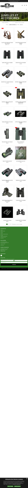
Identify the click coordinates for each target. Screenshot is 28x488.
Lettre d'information (20, 269)
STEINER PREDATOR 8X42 (7, 220)
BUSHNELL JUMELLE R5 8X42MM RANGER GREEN (21, 102)
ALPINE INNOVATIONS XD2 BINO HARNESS (20, 43)
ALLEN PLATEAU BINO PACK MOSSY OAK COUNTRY (7, 43)
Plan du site (2, 238)
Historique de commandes (9, 269)
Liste (14, 22)
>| (12, 224)
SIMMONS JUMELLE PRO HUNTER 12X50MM (7, 181)
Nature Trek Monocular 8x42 (7, 161)
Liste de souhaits (15, 269)
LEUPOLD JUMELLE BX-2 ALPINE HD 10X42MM (20, 122)
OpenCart (10, 268)
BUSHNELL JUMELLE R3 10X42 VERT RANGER (20, 82)
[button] (27, 478)
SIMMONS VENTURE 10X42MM (21, 180)
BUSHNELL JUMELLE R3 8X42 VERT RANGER (7, 102)
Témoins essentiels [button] (17, 486)
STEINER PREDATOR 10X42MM (21, 200)
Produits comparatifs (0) (5, 22)
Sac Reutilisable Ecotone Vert (20, 161)
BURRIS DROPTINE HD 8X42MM (21, 62)
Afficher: (18, 24)
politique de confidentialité (16, 484)
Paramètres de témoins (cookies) (23, 268)
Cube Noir (5, 268)
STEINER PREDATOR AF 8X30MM (21, 220)
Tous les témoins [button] (10, 486)
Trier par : (7, 24)
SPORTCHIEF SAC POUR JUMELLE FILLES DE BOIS (7, 201)
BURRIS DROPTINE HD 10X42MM (7, 62)
